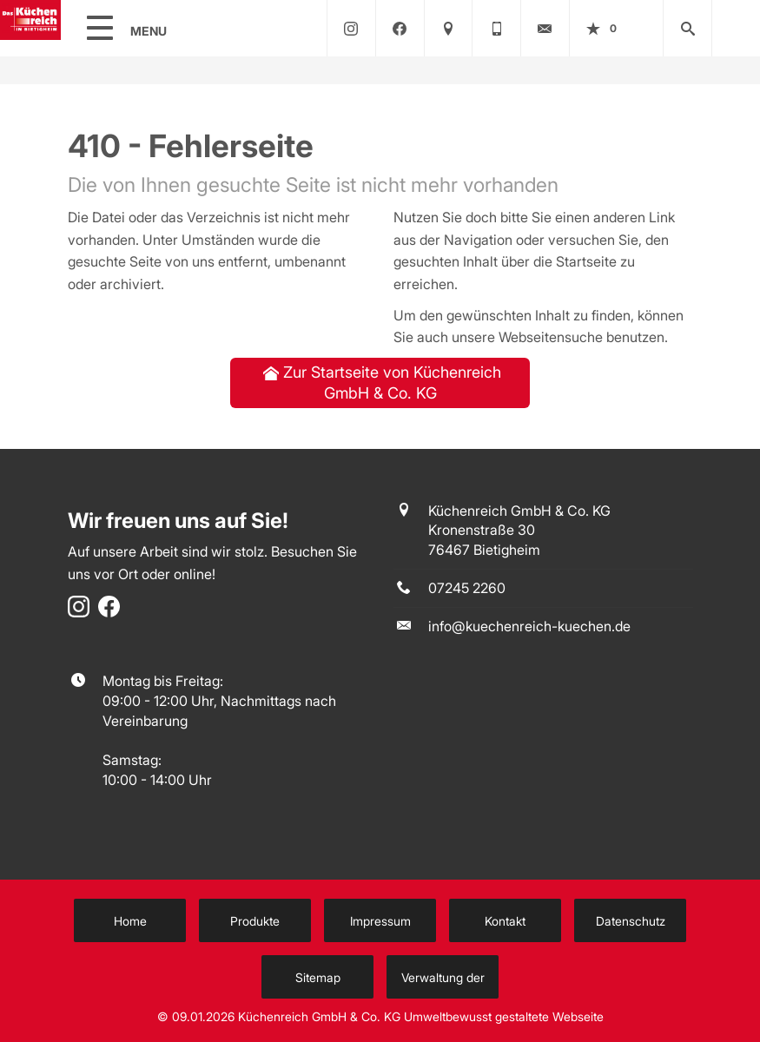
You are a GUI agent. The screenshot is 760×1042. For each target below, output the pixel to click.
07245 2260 (467, 588)
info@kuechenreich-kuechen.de (529, 626)
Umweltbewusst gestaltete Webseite (504, 1017)
